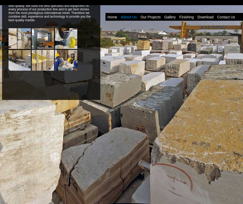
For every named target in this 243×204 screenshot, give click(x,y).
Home (112, 17)
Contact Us (226, 17)
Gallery (170, 17)
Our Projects (151, 17)
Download (206, 17)
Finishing (186, 17)
